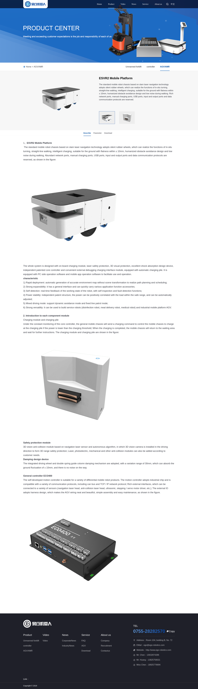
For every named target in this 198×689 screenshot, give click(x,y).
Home (99, 4)
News (134, 4)
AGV (83, 646)
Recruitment (106, 646)
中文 (173, 4)
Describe (87, 133)
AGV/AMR (38, 67)
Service (145, 4)
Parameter (97, 133)
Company (105, 641)
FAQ (83, 641)
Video (123, 4)
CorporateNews (69, 641)
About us (158, 4)
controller (151, 67)
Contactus (105, 651)
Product (111, 4)
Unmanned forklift (133, 67)
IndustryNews (68, 646)
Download (108, 133)
